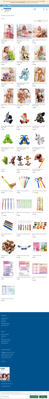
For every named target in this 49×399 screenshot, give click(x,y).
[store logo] (7, 10)
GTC (2, 338)
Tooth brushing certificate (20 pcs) (24, 277)
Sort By (35, 20)
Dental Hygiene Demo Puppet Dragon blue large (23, 83)
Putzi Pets (3, 169)
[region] (24, 395)
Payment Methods (5, 341)
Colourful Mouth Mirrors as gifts (39, 190)
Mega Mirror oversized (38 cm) (23, 190)
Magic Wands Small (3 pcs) (6, 234)
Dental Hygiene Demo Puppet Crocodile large (7, 62)
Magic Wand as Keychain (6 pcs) (23, 234)
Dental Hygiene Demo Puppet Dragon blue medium (23, 148)
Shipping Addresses (5, 323)
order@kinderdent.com (7, 356)
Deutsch (4, 5)
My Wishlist (3, 320)
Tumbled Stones (4, 255)
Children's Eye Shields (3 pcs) (23, 255)
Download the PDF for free (7, 383)
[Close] (47, 393)
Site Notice (3, 336)
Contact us (3, 361)
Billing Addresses (5, 325)
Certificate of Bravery (36, 255)
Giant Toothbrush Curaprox (7, 190)
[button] (41, 9)
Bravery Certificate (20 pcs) (6, 277)
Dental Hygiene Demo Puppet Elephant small (38, 127)
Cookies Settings (5, 396)
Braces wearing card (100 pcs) (7, 298)
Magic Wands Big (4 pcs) (37, 212)
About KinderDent (5, 334)
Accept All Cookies (34, 396)
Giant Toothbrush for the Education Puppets (37, 170)
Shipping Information (5, 339)
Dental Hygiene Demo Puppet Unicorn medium (38, 148)
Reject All (43, 396)
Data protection (4, 343)
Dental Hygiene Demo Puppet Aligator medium (7, 148)
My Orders (3, 321)
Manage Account (4, 318)
